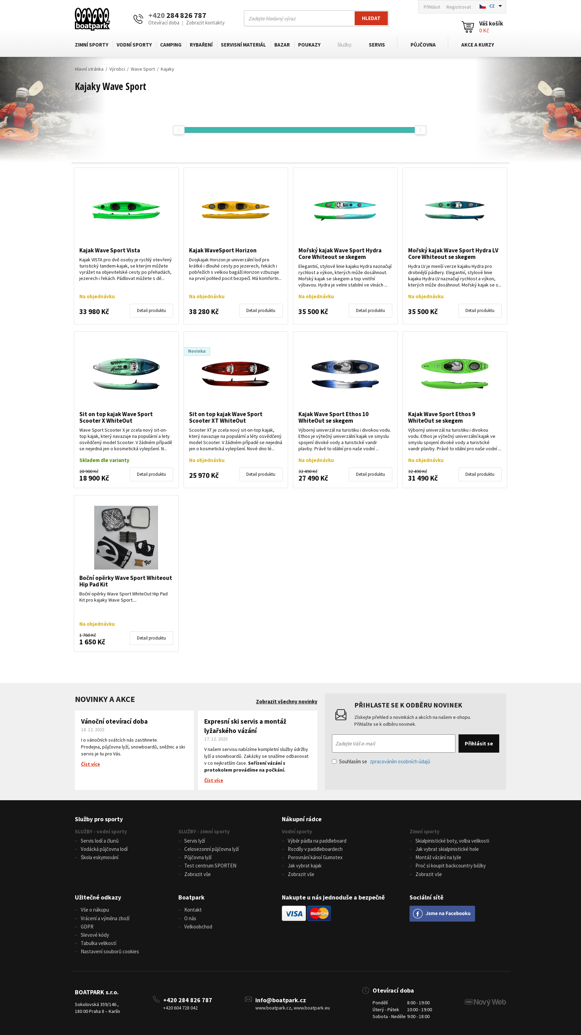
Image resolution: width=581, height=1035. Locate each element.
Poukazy (309, 44)
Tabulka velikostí (98, 942)
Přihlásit (432, 7)
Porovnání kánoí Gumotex (315, 857)
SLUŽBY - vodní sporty (101, 831)
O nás (190, 918)
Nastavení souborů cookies (110, 951)
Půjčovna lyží (197, 857)
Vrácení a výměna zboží (105, 918)
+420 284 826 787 (187, 999)
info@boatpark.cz (280, 999)
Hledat (371, 18)
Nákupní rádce (302, 819)
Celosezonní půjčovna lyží (211, 849)
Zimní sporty (91, 44)
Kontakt (193, 909)
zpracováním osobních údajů (400, 761)
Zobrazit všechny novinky (286, 701)
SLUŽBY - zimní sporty (204, 831)
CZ (492, 6)
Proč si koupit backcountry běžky (450, 865)
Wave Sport (143, 69)
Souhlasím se (381, 761)
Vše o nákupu (95, 909)
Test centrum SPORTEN (210, 865)
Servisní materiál (243, 44)
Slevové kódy (95, 934)
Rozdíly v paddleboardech (315, 849)
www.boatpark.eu (312, 1007)
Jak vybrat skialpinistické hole (447, 849)
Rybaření (201, 44)
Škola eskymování (99, 857)
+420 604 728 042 (180, 1007)
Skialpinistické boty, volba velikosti (452, 840)
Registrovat (458, 7)
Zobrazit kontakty (205, 22)
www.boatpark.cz (273, 1007)
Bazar (282, 44)
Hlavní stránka (89, 69)
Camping (170, 44)
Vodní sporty (134, 44)
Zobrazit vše (197, 874)
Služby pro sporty (99, 819)
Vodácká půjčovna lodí (104, 849)
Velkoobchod (198, 926)
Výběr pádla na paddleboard (317, 840)
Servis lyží (194, 840)
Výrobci (117, 69)
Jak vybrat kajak (305, 865)
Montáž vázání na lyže (438, 857)
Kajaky (167, 69)
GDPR (87, 926)
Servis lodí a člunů (100, 840)
